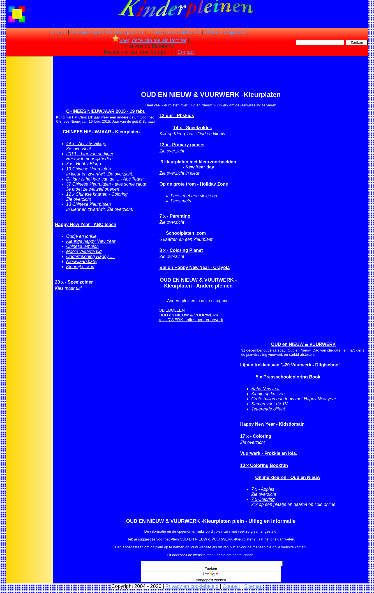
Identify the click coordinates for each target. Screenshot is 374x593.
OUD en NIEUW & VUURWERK (189, 315)
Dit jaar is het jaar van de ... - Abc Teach (105, 179)
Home (59, 32)
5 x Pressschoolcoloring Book (288, 377)
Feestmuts (181, 201)
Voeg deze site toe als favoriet (149, 40)
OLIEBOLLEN (172, 310)
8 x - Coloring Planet (181, 250)
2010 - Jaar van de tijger (89, 153)
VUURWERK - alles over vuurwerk (191, 319)
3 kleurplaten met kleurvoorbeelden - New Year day (198, 164)
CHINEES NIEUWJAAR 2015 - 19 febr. (106, 111)
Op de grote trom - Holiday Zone (194, 184)
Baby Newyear (265, 388)
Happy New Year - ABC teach (85, 224)
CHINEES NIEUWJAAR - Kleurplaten (101, 131)
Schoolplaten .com (186, 233)
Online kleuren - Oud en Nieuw (287, 477)
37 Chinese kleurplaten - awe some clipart (106, 184)
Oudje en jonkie (81, 236)
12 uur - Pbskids (177, 115)
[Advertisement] (28, 146)
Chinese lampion (82, 246)
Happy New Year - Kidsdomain (272, 424)
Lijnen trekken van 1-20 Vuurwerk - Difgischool (290, 364)
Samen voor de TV (269, 404)
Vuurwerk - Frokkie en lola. (268, 453)
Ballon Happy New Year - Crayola (195, 267)
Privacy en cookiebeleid (173, 32)
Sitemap (253, 586)
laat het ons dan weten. (276, 539)
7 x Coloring (262, 499)
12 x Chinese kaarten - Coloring (97, 194)
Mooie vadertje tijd (84, 251)
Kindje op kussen (268, 393)
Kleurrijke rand (80, 266)
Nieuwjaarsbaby (81, 261)
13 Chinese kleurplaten (88, 169)
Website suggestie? (226, 32)
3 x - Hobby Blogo (83, 163)
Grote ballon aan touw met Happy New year (293, 398)
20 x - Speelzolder (74, 282)
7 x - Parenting (175, 216)
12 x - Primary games (182, 144)
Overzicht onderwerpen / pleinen (106, 32)
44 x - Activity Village (86, 143)
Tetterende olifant (268, 409)
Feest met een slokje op (194, 195)
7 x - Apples (262, 489)
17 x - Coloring (255, 436)
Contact (186, 52)
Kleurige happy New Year (91, 241)
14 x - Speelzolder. (192, 127)
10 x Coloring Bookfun (264, 465)
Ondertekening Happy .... (90, 256)
